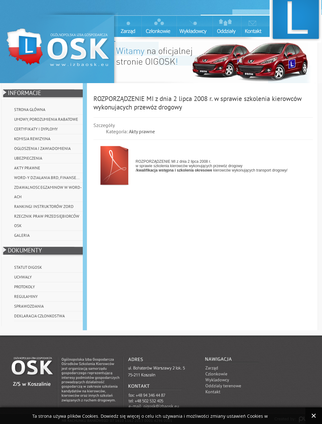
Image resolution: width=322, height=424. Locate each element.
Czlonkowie (216, 374)
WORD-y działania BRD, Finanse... (47, 177)
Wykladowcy (217, 380)
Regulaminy (26, 296)
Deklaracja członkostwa (39, 316)
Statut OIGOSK (28, 267)
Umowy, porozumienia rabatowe (46, 119)
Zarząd (211, 368)
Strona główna (29, 109)
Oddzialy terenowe (223, 386)
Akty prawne (27, 168)
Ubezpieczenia (28, 158)
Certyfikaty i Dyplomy (36, 129)
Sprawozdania (29, 306)
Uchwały (23, 277)
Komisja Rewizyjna (32, 138)
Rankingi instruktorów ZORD (44, 206)
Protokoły (24, 286)
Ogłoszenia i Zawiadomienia (42, 148)
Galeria (22, 235)
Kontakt (212, 392)
